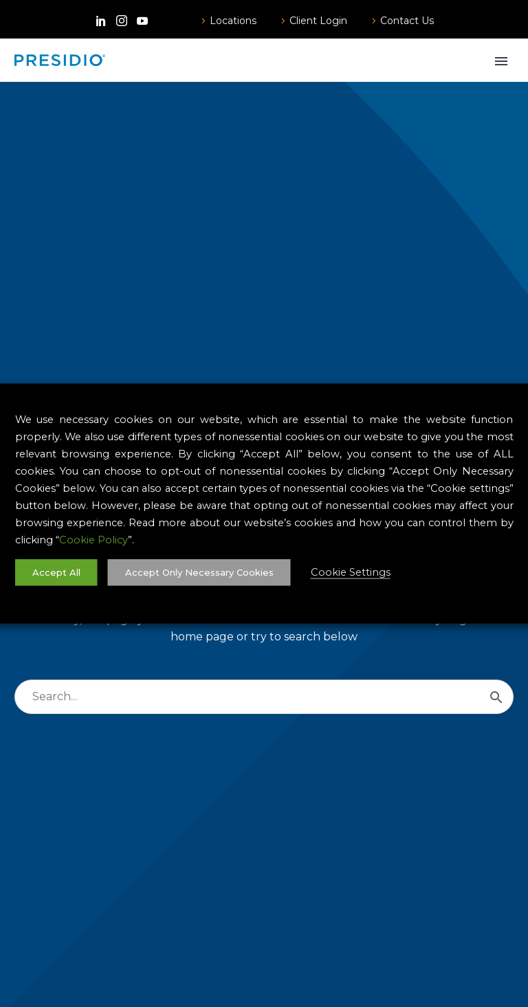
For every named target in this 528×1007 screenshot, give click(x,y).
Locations (233, 20)
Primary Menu (501, 61)
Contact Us (407, 20)
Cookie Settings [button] (350, 572)
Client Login (318, 20)
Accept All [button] (56, 572)
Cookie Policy (93, 540)
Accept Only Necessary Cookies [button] (199, 572)
